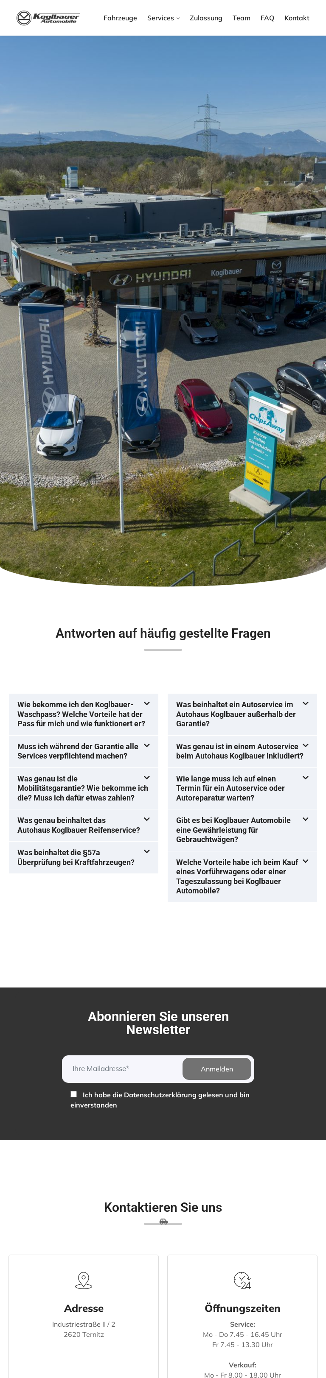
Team (241, 18)
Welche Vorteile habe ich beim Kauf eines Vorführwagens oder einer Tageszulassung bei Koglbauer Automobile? (237, 876)
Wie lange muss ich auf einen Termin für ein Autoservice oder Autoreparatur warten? (230, 788)
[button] (83, 714)
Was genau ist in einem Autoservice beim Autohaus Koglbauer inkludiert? (240, 751)
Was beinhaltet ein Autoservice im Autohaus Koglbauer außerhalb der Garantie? (236, 714)
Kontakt (296, 18)
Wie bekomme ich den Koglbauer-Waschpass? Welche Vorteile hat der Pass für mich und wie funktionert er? (81, 714)
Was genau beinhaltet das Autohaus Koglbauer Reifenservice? (78, 825)
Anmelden (217, 1069)
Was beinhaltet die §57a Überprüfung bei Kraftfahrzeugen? (76, 857)
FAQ (267, 18)
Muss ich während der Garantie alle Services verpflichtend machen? (77, 751)
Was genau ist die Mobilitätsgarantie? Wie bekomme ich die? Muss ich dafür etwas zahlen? (82, 788)
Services (160, 18)
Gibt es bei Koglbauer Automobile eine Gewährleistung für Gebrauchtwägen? (233, 830)
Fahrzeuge (120, 18)
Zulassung (206, 18)
